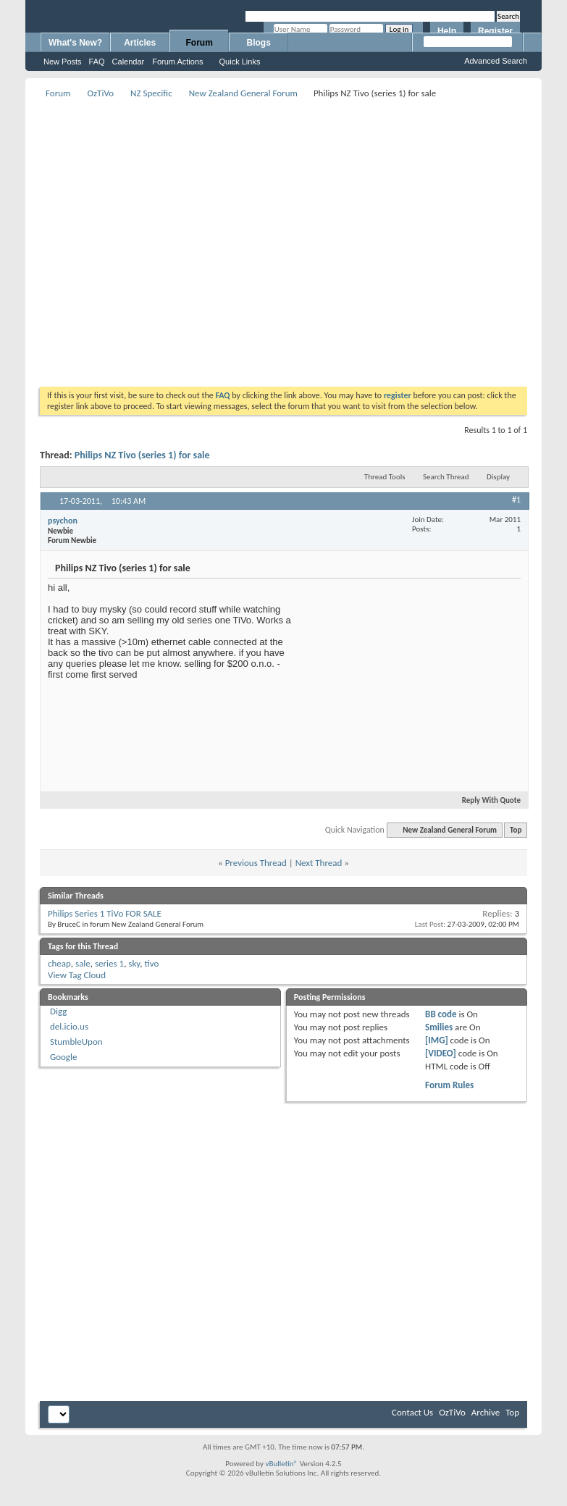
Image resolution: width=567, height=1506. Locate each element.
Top (515, 830)
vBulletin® (281, 1463)
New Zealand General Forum (243, 93)
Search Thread (446, 476)
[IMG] (436, 1040)
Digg (58, 1011)
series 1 (109, 963)
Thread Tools (385, 476)
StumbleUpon (76, 1041)
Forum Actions (177, 61)
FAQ (97, 61)
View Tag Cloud (77, 974)
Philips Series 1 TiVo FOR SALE (104, 913)
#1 (516, 500)
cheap (59, 963)
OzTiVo (100, 93)
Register (495, 31)
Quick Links (240, 61)
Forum (199, 43)
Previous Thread (256, 862)
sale (83, 963)
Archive (485, 1412)
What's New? (75, 43)
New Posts (62, 61)
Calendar (128, 61)
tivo (151, 963)
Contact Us (412, 1412)
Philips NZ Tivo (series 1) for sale (142, 455)
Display (498, 476)
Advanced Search (495, 60)
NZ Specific (151, 93)
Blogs (259, 43)
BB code (440, 1014)
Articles (140, 43)
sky (134, 963)
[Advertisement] (136, 238)
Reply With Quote (485, 800)
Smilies (439, 1027)
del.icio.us (69, 1026)
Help (446, 31)
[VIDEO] (440, 1053)
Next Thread (319, 862)
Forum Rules (449, 1085)
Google (63, 1056)
